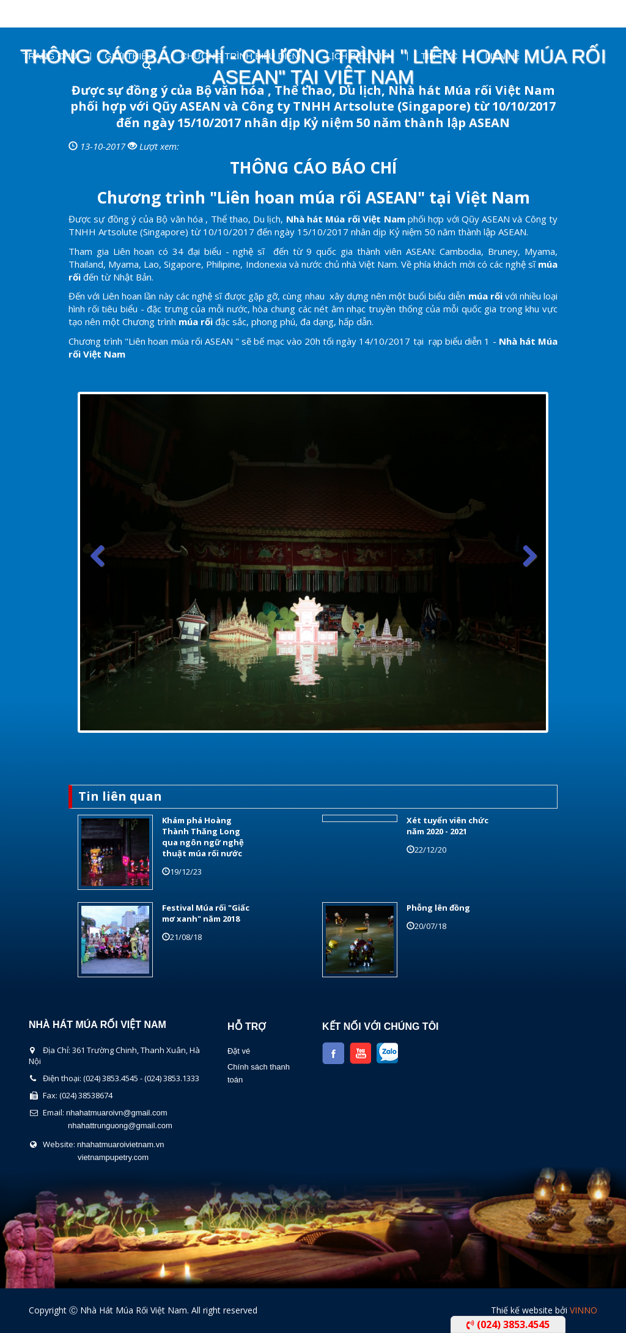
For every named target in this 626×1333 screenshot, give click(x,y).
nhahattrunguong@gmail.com (120, 1125)
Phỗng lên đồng (438, 907)
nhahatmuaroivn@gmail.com (117, 1112)
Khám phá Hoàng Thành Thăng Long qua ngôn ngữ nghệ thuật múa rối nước (203, 837)
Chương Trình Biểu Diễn (239, 56)
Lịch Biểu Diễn (359, 56)
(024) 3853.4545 (508, 1324)
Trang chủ (50, 56)
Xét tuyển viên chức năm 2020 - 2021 (447, 826)
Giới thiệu (129, 56)
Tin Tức (439, 56)
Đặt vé (238, 1051)
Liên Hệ (502, 56)
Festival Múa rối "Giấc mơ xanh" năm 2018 (205, 913)
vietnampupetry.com (113, 1157)
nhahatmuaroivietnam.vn (120, 1144)
